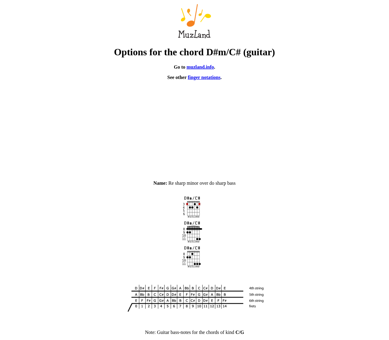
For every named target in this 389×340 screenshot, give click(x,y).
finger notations (204, 77)
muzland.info (200, 67)
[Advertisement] (194, 127)
